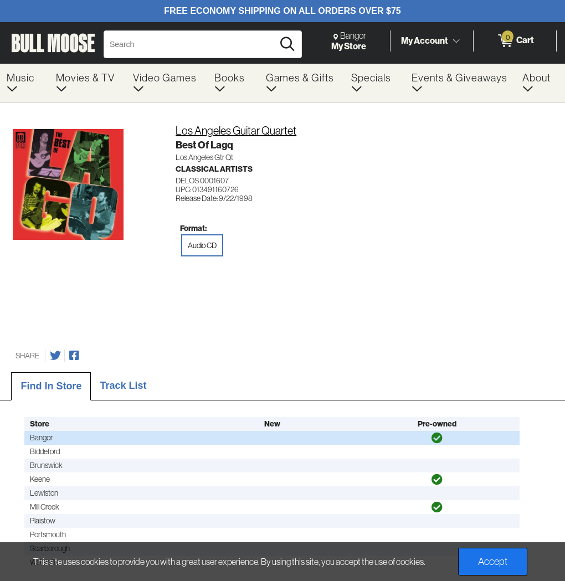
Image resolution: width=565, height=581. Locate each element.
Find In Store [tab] (50, 386)
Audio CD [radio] (202, 245)
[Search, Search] (190, 44)
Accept (492, 561)
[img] (437, 438)
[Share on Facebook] (74, 355)
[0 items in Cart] (515, 41)
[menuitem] (24, 83)
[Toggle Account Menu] (456, 41)
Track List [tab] (123, 385)
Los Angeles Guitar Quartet (236, 131)
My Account (424, 40)
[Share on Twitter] (55, 355)
